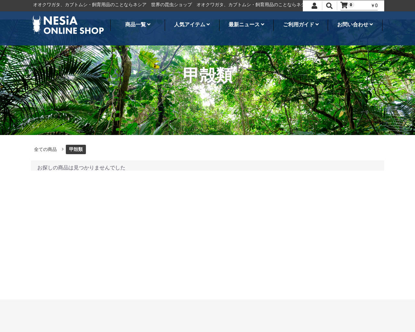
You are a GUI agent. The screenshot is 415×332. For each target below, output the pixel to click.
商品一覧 (137, 24)
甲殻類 (76, 149)
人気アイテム (192, 24)
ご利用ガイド (301, 24)
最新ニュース (246, 24)
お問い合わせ (355, 24)
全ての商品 (45, 149)
